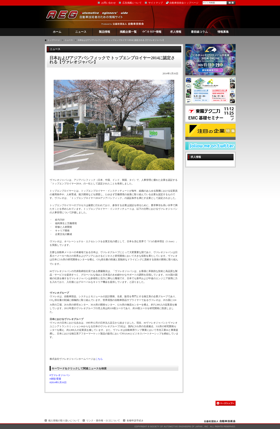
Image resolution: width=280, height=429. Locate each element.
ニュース (80, 31)
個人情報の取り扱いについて (64, 420)
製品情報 (104, 31)
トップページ (54, 40)
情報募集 (223, 31)
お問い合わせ (108, 2)
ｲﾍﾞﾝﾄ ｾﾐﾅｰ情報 (151, 31)
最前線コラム (199, 31)
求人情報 (175, 31)
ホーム (57, 31)
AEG (89, 17)
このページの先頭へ (225, 403)
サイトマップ (155, 2)
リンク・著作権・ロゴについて (103, 420)
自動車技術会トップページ (183, 2)
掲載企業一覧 (128, 31)
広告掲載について (132, 2)
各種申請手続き (135, 420)
